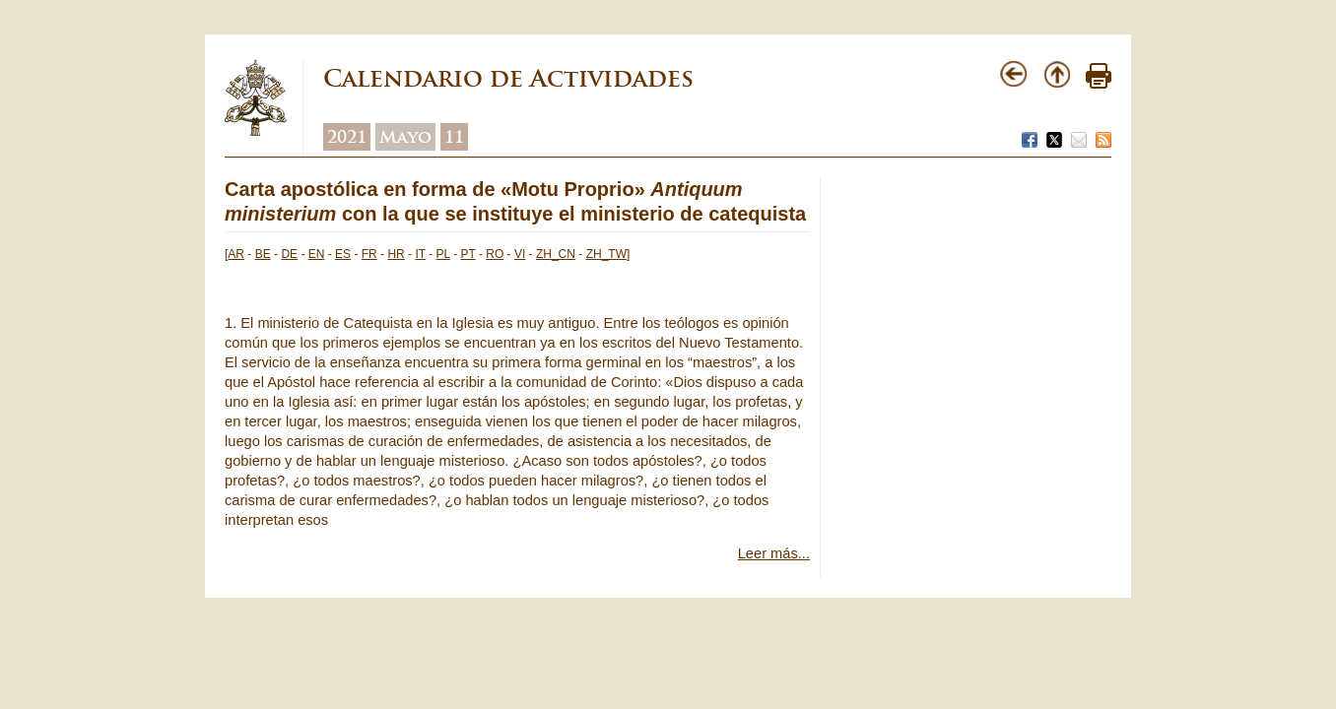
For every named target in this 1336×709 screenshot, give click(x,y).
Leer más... (774, 553)
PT (467, 254)
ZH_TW (606, 254)
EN (316, 254)
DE (289, 254)
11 (454, 137)
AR (236, 254)
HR (395, 254)
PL (443, 254)
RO (494, 254)
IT (420, 254)
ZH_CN (555, 254)
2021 (347, 137)
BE (263, 254)
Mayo (405, 137)
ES (343, 254)
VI (519, 254)
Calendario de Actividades (508, 78)
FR (369, 254)
